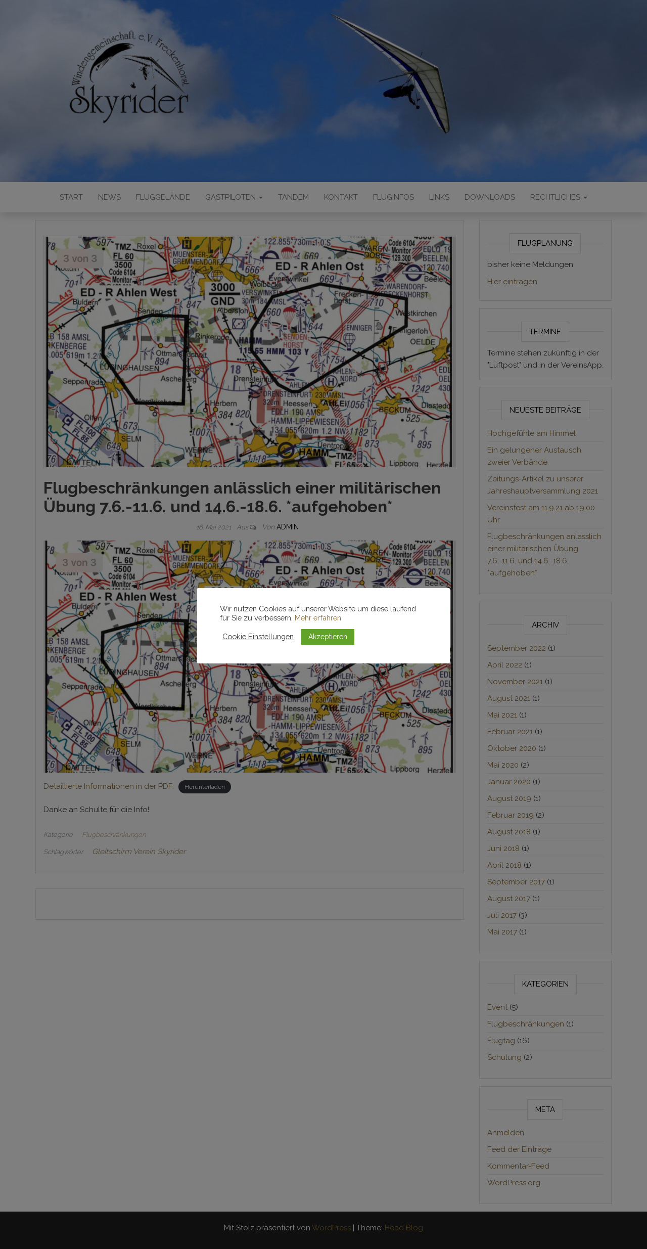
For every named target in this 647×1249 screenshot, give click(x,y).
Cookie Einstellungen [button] (258, 636)
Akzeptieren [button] (327, 637)
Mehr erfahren (318, 617)
